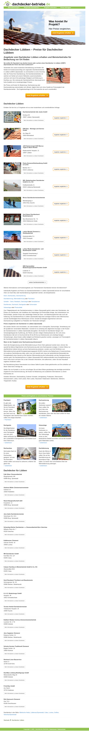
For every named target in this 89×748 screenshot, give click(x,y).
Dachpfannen (35, 301)
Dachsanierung (21, 295)
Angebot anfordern (50, 7)
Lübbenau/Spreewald (37, 712)
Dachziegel (24, 301)
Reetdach (17, 301)
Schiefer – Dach (9, 301)
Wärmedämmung (19, 298)
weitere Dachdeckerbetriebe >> (37, 282)
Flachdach (31, 298)
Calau (46, 712)
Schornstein (33, 304)
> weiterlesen (43, 417)
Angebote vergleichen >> (61, 118)
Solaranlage (7, 307)
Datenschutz (61, 729)
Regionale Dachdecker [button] (32, 7)
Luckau (51, 712)
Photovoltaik (18, 307)
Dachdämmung (8, 298)
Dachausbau (11, 295)
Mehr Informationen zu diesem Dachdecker (34, 120)
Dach (5, 295)
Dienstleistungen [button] (14, 7)
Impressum (53, 729)
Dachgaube (22, 304)
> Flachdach (7, 419)
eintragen (65, 7)
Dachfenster (7, 304)
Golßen (56, 712)
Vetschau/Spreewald (10, 714)
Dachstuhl (15, 304)
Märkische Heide (24, 712)
